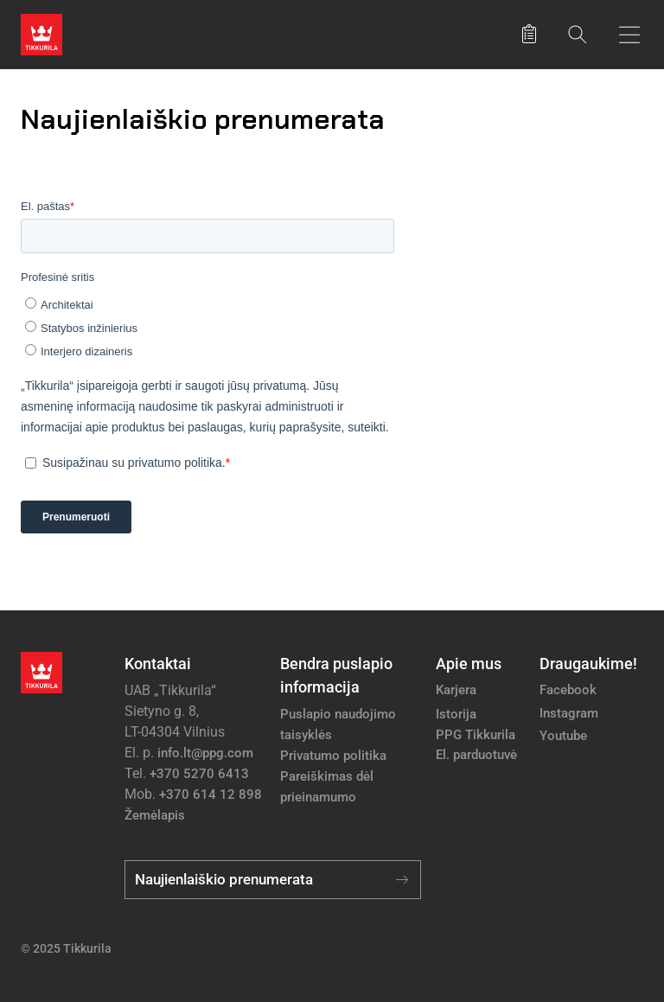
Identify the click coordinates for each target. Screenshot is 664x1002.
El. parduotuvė (476, 755)
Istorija (456, 714)
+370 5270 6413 (199, 774)
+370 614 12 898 (210, 794)
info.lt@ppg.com (205, 753)
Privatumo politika (333, 755)
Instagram (569, 713)
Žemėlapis (154, 815)
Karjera (456, 690)
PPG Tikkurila (475, 735)
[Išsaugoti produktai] (529, 34)
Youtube (563, 736)
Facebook (568, 690)
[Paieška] (577, 34)
